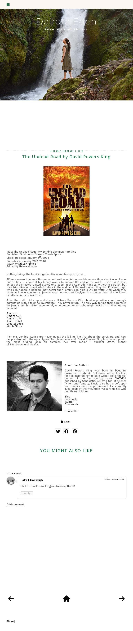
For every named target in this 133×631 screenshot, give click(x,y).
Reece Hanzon (28, 266)
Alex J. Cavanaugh (32, 480)
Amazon (12, 313)
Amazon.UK (14, 318)
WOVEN (120, 378)
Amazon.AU (14, 321)
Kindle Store (14, 326)
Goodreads (72, 404)
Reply (26, 493)
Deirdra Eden (66, 21)
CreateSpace (15, 323)
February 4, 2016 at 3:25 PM (114, 479)
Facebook (71, 399)
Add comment (15, 504)
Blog (67, 396)
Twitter (69, 401)
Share (10, 621)
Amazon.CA (14, 315)
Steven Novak (27, 263)
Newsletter (71, 411)
